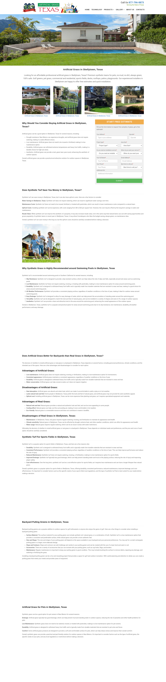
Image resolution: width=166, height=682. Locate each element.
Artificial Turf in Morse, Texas (100, 635)
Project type (100, 142)
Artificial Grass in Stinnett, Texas (66, 629)
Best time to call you (127, 164)
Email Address (125, 157)
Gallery (120, 9)
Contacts (140, 9)
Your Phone (100, 164)
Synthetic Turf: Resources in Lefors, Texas (69, 635)
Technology (96, 9)
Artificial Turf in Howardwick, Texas (102, 641)
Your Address (101, 134)
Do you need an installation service (107, 150)
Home (87, 9)
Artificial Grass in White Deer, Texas (32, 629)
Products (109, 9)
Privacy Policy (25, 677)
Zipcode (131, 134)
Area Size (124, 142)
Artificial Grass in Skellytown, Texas (36, 116)
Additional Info (101, 170)
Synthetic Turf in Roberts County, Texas (68, 658)
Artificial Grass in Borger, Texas (30, 641)
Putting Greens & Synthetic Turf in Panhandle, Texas (36, 654)
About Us (130, 9)
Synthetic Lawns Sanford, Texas (31, 668)
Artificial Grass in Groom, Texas (66, 652)
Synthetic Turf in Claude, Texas (100, 629)
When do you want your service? (130, 150)
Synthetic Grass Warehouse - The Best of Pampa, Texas (37, 635)
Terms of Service (34, 677)
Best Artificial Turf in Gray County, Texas (68, 646)
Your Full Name (101, 157)
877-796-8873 (136, 2)
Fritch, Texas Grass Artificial (65, 641)
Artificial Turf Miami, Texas (64, 664)
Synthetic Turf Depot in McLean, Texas (103, 646)
